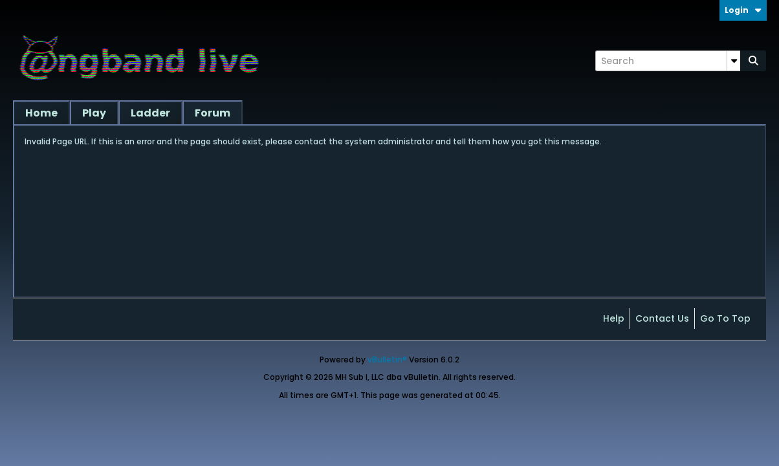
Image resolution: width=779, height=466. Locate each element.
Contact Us (662, 318)
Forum (212, 112)
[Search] (667, 60)
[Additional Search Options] (734, 60)
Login (743, 10)
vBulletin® (387, 359)
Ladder (150, 112)
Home (41, 112)
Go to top (725, 318)
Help (613, 318)
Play (94, 112)
